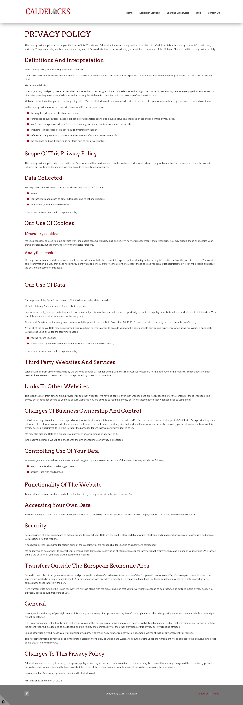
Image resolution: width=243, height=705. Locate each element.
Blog (198, 12)
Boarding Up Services (177, 12)
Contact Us (214, 12)
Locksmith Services (149, 12)
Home (129, 12)
